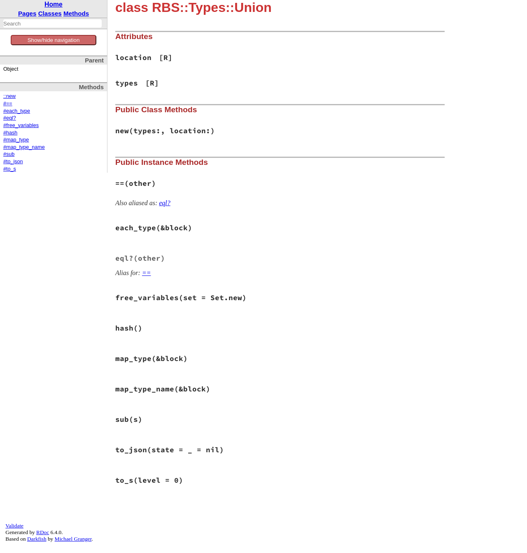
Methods (76, 13)
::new (9, 96)
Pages (27, 13)
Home (53, 4)
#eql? (9, 118)
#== (7, 103)
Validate (14, 526)
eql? (164, 202)
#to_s (9, 169)
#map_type (16, 140)
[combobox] (52, 23)
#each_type (16, 111)
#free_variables (21, 125)
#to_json (13, 161)
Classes (50, 13)
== (146, 272)
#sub (8, 154)
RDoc (42, 532)
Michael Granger (73, 539)
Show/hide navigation (54, 40)
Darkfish (37, 539)
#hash (10, 133)
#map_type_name (24, 147)
